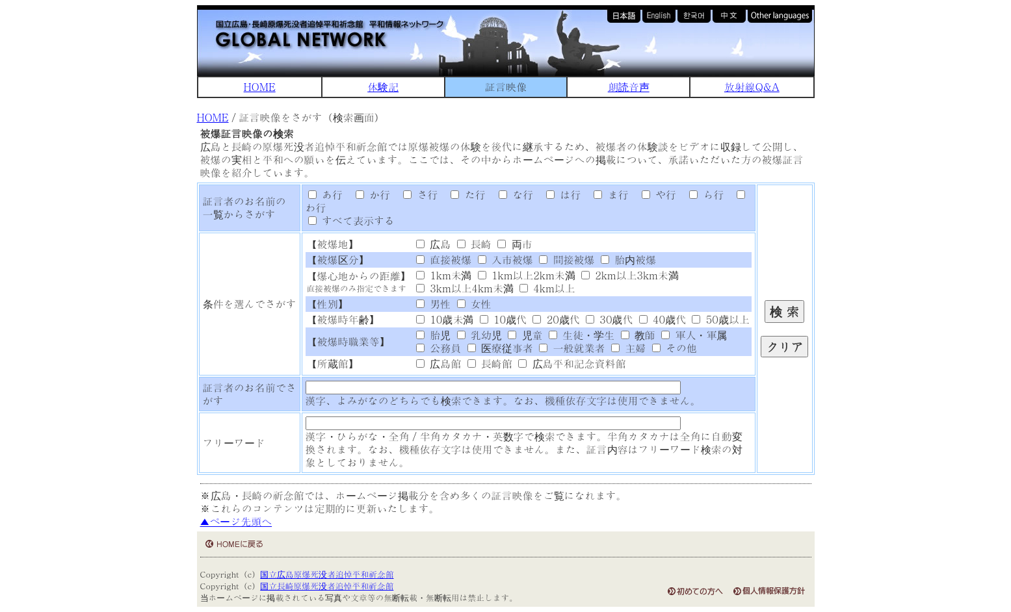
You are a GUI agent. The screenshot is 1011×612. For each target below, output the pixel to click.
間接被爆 (566, 259)
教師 (638, 334)
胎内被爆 (628, 259)
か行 (368, 194)
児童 (525, 334)
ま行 (606, 194)
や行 (654, 194)
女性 (474, 303)
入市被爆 (505, 259)
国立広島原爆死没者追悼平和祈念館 (326, 574)
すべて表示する (351, 220)
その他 (674, 347)
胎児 (433, 334)
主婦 (628, 347)
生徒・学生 (581, 334)
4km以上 (547, 288)
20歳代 (555, 319)
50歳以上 (720, 319)
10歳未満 (444, 319)
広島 (433, 243)
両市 (514, 243)
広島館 (438, 363)
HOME (260, 86)
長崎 (474, 243)
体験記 (383, 86)
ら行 (701, 194)
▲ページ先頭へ (236, 521)
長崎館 (489, 363)
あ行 (325, 194)
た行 (463, 194)
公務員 (438, 347)
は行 (558, 194)
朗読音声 (629, 86)
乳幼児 (479, 334)
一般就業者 (572, 347)
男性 (433, 303)
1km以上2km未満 (526, 275)
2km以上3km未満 (630, 275)
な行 (511, 194)
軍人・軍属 (694, 334)
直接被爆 (443, 259)
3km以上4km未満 (465, 288)
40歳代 (662, 319)
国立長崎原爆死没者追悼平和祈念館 (326, 586)
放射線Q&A (752, 86)
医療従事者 (500, 347)
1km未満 (444, 275)
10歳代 (503, 319)
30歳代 (609, 319)
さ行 (416, 194)
